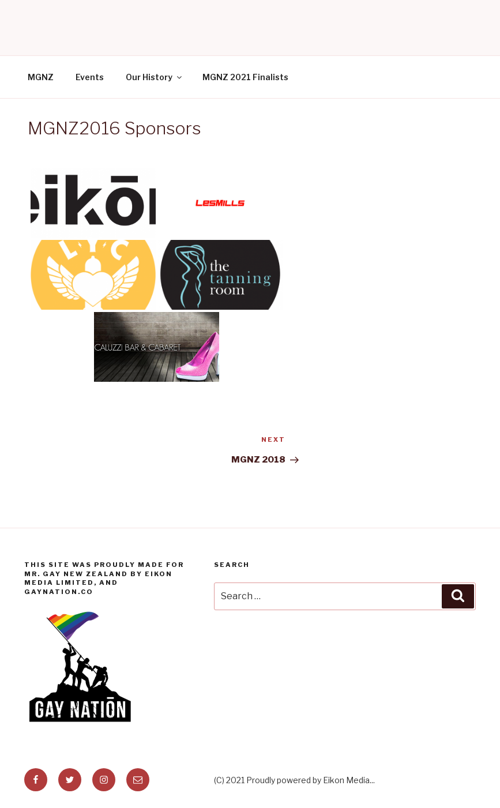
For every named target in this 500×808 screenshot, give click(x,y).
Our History (154, 77)
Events (90, 77)
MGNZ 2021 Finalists (245, 77)
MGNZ (41, 77)
